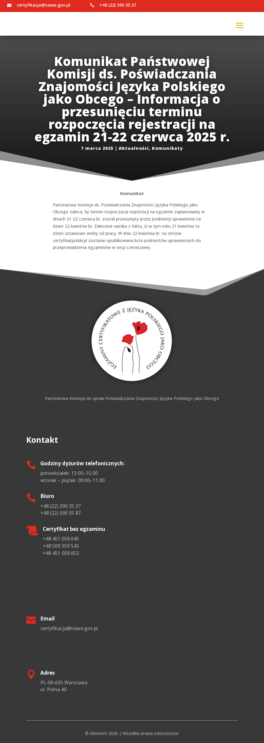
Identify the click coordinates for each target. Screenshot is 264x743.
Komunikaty (167, 148)
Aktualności (134, 148)
